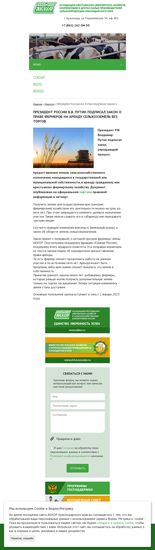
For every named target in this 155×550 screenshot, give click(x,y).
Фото (37, 84)
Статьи (39, 77)
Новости (49, 104)
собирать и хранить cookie (115, 523)
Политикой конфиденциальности (70, 456)
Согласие (68, 448)
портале (85, 192)
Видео (38, 91)
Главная (37, 104)
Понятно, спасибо (22, 538)
